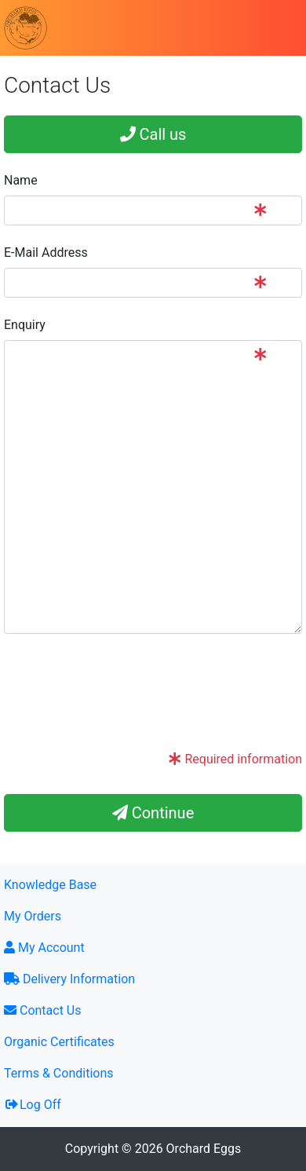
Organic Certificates (59, 1041)
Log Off (32, 1104)
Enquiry (25, 324)
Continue (153, 812)
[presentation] (123, 706)
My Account (44, 947)
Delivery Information (69, 979)
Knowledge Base (50, 884)
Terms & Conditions (59, 1073)
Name (21, 180)
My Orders (32, 916)
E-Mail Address (46, 252)
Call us (153, 134)
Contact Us (43, 1010)
